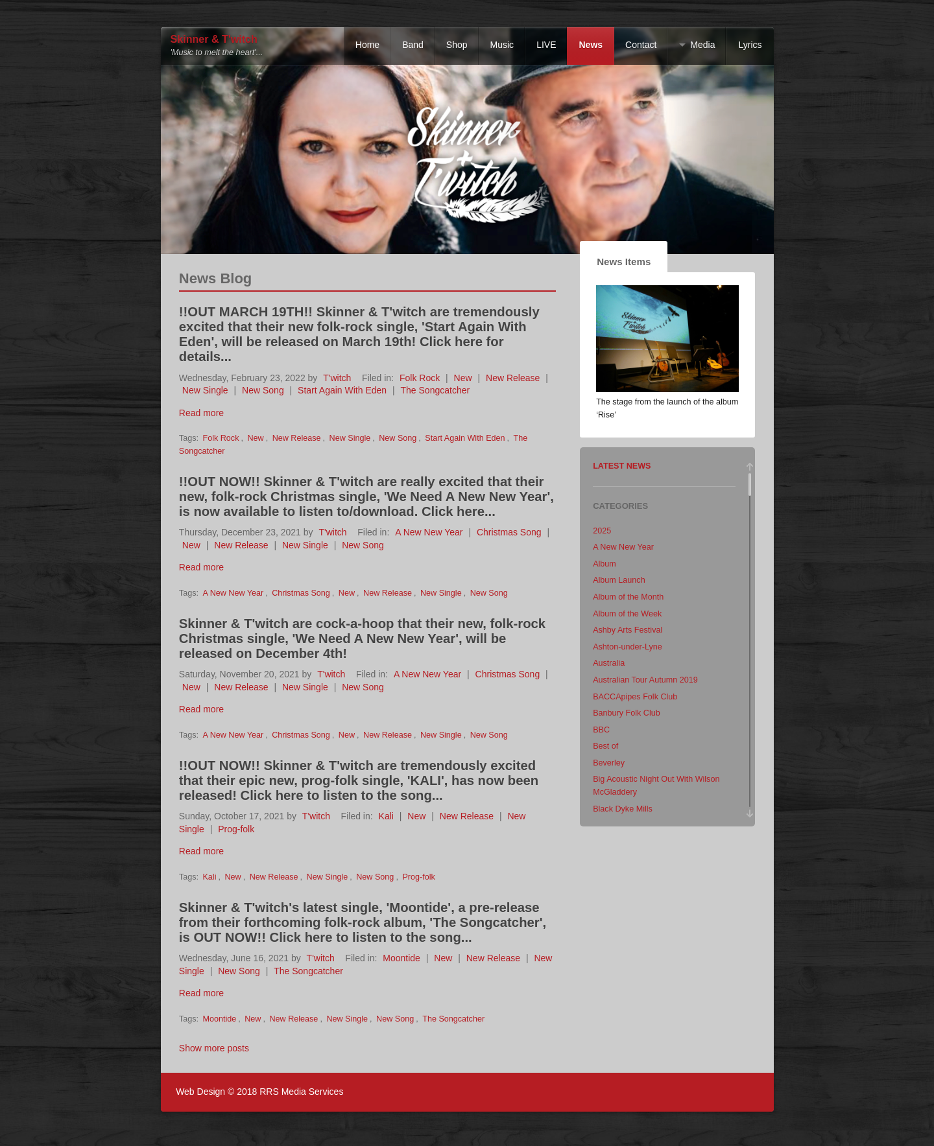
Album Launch (619, 580)
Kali (386, 816)
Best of (605, 746)
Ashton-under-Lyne (627, 646)
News (591, 45)
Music (502, 45)
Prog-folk (236, 829)
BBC (601, 729)
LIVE (546, 45)
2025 (602, 530)
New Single (205, 390)
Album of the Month (628, 597)
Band (413, 45)
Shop (457, 45)
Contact (640, 45)
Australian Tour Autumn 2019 (645, 679)
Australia (609, 663)
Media (702, 45)
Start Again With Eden (342, 390)
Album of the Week (627, 613)
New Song (263, 390)
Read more (201, 413)
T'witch (337, 378)
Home (367, 45)
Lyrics (749, 45)
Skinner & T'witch (214, 39)
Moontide (401, 958)
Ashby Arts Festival (627, 630)
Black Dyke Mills (623, 808)
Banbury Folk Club (626, 713)
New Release (513, 378)
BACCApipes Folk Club (635, 696)
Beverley (609, 762)
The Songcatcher (435, 390)
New (463, 378)
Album (604, 563)
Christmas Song (509, 532)
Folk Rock (420, 378)
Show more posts (214, 1048)
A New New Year (428, 532)
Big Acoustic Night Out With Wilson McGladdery (656, 786)
